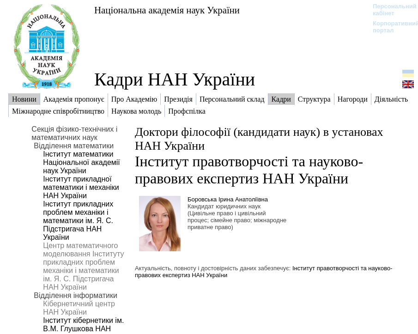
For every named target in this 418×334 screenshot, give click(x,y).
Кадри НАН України (174, 79)
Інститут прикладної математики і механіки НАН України (81, 187)
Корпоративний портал (390, 27)
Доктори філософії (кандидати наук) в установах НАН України (259, 138)
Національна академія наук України (167, 10)
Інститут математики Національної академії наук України (81, 162)
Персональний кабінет (390, 10)
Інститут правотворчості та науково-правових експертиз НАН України (249, 170)
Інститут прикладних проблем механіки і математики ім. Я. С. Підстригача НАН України (78, 220)
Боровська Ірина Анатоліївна (228, 199)
